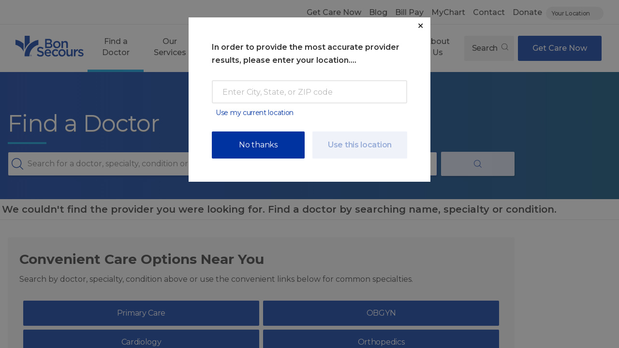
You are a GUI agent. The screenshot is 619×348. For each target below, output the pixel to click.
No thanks (258, 144)
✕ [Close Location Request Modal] (420, 25)
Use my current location (255, 112)
